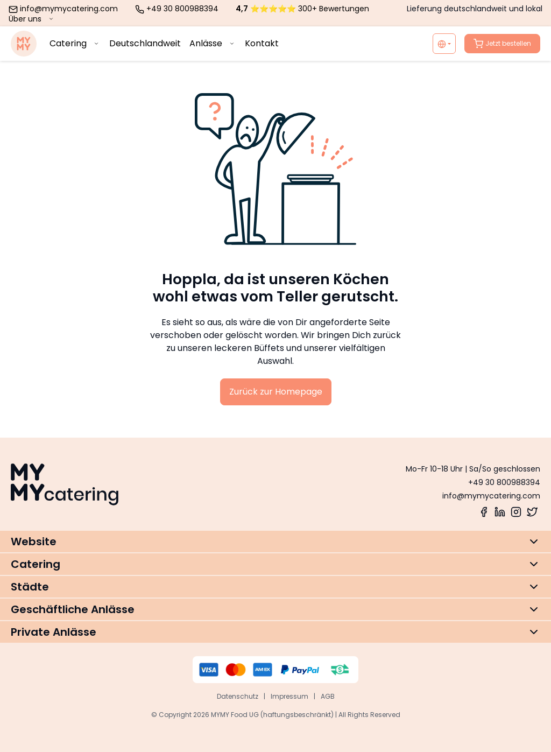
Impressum (289, 696)
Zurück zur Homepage (275, 391)
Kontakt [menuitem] (262, 43)
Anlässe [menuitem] (212, 43)
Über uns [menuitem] (32, 19)
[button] (275, 541)
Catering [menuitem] (75, 43)
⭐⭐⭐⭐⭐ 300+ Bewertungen (302, 8)
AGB (328, 696)
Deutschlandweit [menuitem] (145, 43)
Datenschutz (237, 696)
